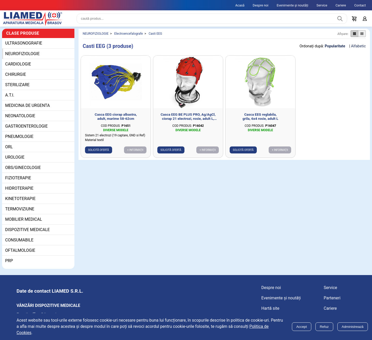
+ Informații (135, 152)
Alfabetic (358, 48)
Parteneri (332, 300)
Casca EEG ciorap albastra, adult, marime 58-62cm (116, 118)
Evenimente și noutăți (292, 5)
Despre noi (260, 5)
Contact (360, 5)
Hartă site (270, 310)
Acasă (240, 5)
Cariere (341, 5)
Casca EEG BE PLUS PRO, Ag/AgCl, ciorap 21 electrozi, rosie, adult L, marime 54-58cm (188, 118)
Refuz (324, 327)
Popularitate (335, 48)
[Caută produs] (340, 20)
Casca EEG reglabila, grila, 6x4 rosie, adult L (260, 118)
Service (321, 5)
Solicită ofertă (98, 152)
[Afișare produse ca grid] (354, 36)
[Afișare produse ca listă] (362, 36)
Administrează (352, 327)
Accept (301, 327)
